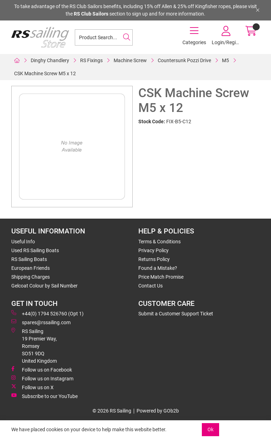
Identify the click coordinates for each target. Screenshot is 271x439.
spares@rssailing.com (41, 322)
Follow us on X (32, 387)
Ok (210, 429)
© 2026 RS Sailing (111, 411)
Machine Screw (130, 60)
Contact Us (150, 286)
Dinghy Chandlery (50, 60)
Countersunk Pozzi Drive (184, 60)
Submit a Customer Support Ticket (175, 313)
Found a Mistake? (157, 268)
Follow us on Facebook (41, 369)
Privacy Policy (153, 250)
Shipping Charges (30, 277)
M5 (225, 60)
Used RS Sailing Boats (35, 250)
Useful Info (23, 241)
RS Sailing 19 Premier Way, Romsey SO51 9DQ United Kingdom (34, 346)
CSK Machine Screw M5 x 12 (45, 73)
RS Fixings (91, 60)
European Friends (30, 268)
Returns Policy (154, 259)
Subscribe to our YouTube (44, 396)
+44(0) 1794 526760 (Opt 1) (47, 313)
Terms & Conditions (159, 241)
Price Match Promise (160, 277)
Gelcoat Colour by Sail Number (44, 286)
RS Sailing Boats (29, 259)
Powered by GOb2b (158, 411)
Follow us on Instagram (42, 378)
